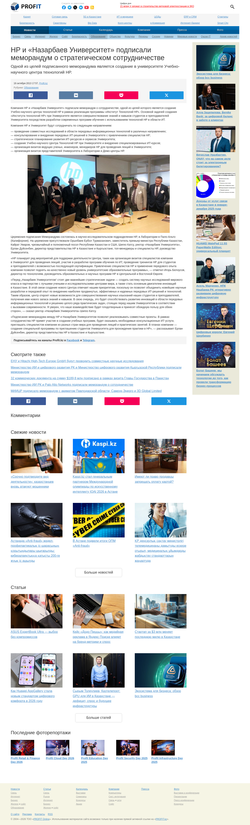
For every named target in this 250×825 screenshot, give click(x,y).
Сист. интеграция (117, 796)
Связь (27, 36)
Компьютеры (115, 793)
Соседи (156, 36)
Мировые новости (187, 36)
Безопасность (27, 23)
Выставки (81, 793)
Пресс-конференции (184, 800)
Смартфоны (59, 23)
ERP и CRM (190, 16)
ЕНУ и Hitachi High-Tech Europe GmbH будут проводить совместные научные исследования (77, 361)
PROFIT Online (41, 819)
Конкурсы (80, 800)
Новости (30, 30)
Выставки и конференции (186, 793)
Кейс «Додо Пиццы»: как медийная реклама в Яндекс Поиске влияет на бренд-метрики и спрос (98, 636)
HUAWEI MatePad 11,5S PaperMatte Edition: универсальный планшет (213, 247)
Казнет (27, 16)
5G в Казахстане (92, 16)
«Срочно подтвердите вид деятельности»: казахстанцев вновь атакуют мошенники (32, 481)
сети (119, 800)
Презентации (180, 796)
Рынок (46, 796)
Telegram (89, 340)
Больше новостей (98, 572)
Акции (79, 804)
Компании (144, 29)
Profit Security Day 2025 (131, 758)
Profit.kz (43, 83)
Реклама (27, 814)
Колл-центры (125, 23)
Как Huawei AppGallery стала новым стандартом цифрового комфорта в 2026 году (33, 696)
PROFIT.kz (161, 819)
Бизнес (16, 36)
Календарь (106, 29)
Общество (115, 36)
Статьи (67, 29)
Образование (98, 36)
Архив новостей (228, 36)
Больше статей (98, 718)
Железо (53, 36)
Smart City (222, 23)
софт (23, 804)
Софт (65, 36)
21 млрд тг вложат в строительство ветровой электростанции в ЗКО (157, 6)
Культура (130, 36)
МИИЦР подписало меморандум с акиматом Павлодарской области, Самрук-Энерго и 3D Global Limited (86, 391)
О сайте (15, 814)
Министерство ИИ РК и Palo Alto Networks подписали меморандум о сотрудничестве (72, 384)
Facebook (73, 340)
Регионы (143, 36)
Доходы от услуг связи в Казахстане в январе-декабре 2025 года (212, 205)
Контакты (40, 814)
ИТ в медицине (125, 16)
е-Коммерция (157, 23)
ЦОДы (157, 16)
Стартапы (223, 16)
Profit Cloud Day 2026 (60, 758)
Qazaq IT (206, 36)
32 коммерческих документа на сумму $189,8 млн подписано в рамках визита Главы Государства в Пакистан (90, 378)
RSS (50, 814)
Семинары (81, 796)
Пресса (182, 29)
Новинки (168, 36)
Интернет (40, 36)
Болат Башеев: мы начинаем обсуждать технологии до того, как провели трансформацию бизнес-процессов (213, 378)
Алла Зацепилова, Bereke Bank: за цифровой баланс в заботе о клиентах (214, 116)
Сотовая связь (59, 16)
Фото (220, 29)
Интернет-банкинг (190, 23)
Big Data (92, 23)
